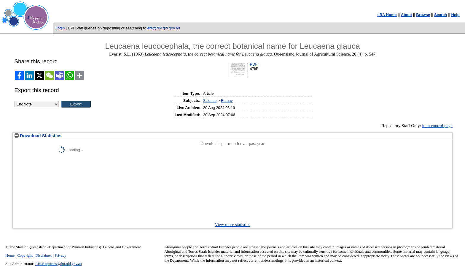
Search (440, 14)
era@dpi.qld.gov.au (163, 28)
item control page (437, 125)
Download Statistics (38, 135)
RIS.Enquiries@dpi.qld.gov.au (58, 264)
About (406, 14)
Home (10, 255)
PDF (253, 64)
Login (60, 28)
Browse (423, 14)
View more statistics (232, 224)
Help (455, 14)
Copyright (25, 255)
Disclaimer (43, 255)
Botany (227, 100)
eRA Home (386, 14)
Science (210, 100)
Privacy (60, 255)
